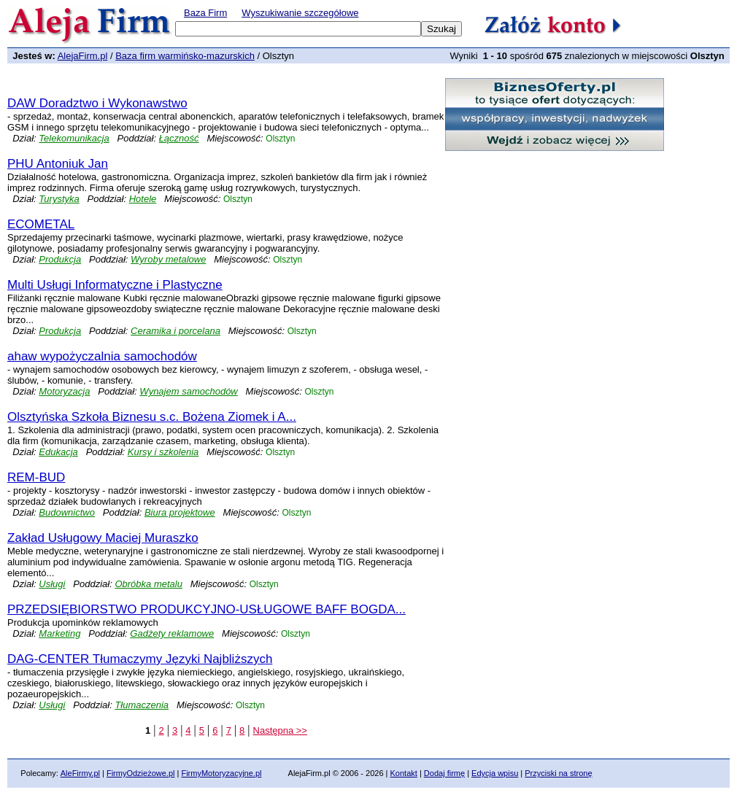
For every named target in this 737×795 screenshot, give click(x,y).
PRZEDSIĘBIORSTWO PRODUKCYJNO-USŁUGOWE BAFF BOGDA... (206, 609)
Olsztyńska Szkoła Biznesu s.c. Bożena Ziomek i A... (151, 417)
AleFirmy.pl (80, 773)
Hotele (143, 198)
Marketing (59, 633)
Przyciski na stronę (558, 773)
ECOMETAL (40, 224)
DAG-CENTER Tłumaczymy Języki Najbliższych (139, 659)
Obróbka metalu (148, 583)
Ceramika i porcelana (175, 330)
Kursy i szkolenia (163, 451)
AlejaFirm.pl (83, 55)
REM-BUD (36, 477)
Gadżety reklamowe (172, 633)
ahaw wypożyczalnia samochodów (102, 356)
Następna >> (280, 730)
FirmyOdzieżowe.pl (141, 773)
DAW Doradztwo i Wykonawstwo (97, 103)
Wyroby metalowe (168, 259)
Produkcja (60, 259)
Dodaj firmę (444, 773)
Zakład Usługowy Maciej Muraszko (102, 538)
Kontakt (403, 773)
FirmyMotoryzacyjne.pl (221, 773)
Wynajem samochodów (188, 391)
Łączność (179, 138)
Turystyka (59, 198)
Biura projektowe (179, 512)
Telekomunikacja (74, 138)
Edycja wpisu (494, 773)
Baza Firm (205, 12)
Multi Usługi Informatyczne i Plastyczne (115, 285)
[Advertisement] (178, 83)
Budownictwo (67, 512)
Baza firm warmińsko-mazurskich (185, 55)
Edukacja (58, 451)
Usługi (52, 583)
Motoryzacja (64, 391)
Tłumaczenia (142, 704)
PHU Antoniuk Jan (57, 164)
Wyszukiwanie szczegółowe (300, 12)
